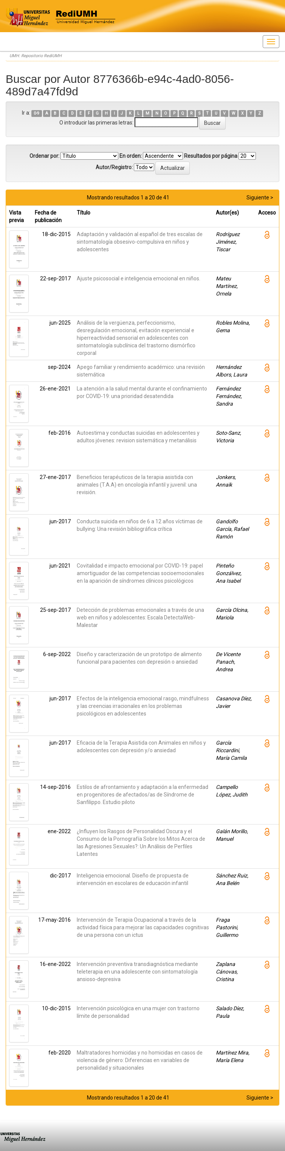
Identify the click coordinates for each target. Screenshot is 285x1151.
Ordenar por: (44, 156)
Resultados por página (210, 156)
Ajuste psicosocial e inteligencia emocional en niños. (138, 278)
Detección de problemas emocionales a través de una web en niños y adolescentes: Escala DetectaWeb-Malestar (140, 617)
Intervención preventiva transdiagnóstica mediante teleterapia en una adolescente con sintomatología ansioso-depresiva (137, 971)
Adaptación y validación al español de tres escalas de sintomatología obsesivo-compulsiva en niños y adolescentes (140, 241)
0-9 (36, 113)
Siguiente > (259, 197)
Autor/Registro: (114, 167)
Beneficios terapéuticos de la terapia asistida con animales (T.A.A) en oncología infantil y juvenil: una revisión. (137, 484)
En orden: (130, 156)
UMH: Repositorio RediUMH (35, 55)
